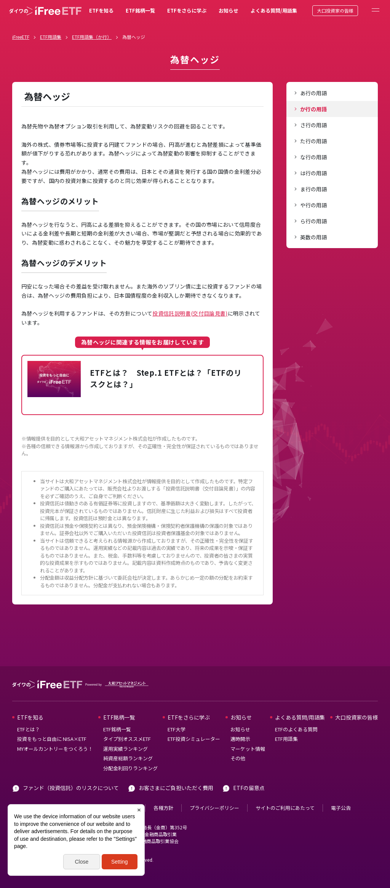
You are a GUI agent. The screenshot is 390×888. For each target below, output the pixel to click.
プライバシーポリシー (214, 807)
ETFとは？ (28, 729)
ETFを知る (101, 10)
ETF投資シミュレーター (194, 738)
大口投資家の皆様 (335, 10)
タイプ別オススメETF (127, 738)
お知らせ (228, 10)
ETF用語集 (50, 37)
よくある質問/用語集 (274, 10)
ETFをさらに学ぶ (186, 10)
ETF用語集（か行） (92, 37)
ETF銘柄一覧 (140, 10)
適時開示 (240, 738)
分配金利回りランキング (130, 768)
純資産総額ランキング (128, 758)
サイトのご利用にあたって (285, 807)
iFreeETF (20, 37)
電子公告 (341, 807)
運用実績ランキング (125, 748)
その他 (237, 758)
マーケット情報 (247, 748)
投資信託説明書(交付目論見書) (189, 313)
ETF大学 (176, 729)
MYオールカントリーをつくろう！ (55, 748)
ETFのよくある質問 (296, 729)
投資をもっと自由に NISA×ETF (51, 738)
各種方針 (163, 807)
